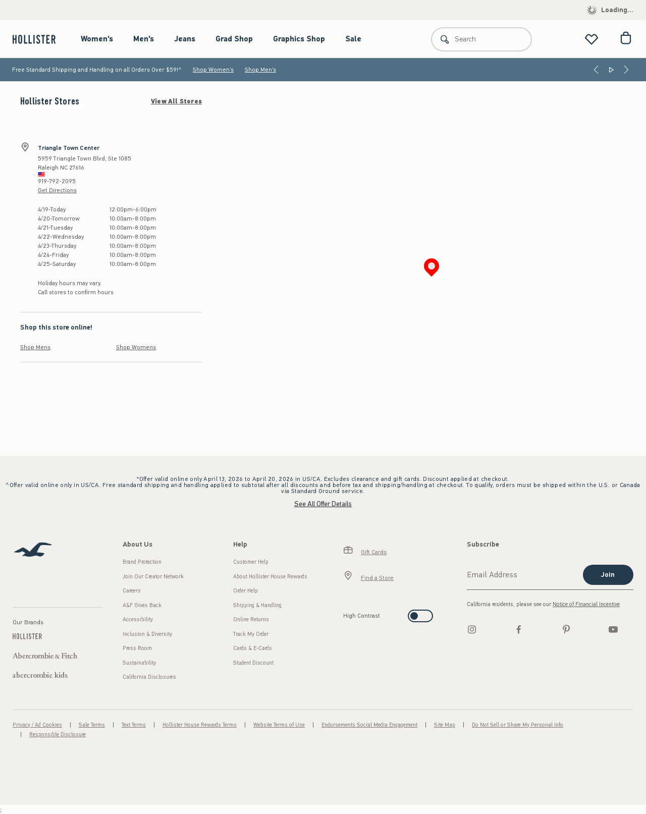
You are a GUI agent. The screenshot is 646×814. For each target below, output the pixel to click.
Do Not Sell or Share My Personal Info (517, 725)
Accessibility (138, 619)
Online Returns (251, 619)
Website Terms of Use (279, 725)
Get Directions (57, 190)
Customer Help (250, 562)
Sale (353, 39)
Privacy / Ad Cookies (37, 725)
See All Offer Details (323, 504)
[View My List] (591, 39)
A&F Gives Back (142, 605)
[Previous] (596, 69)
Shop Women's (213, 70)
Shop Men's (260, 70)
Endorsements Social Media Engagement (369, 725)
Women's (97, 39)
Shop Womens (136, 347)
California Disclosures (149, 677)
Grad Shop (234, 39)
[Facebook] (519, 629)
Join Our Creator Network (153, 576)
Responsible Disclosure (57, 734)
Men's (143, 39)
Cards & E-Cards (252, 648)
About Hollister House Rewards (270, 576)
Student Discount (253, 663)
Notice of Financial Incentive (586, 604)
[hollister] (39, 39)
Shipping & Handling (257, 605)
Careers (132, 590)
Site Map (444, 725)
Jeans (184, 39)
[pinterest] (566, 629)
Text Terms (134, 725)
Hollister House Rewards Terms (200, 725)
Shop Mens (35, 347)
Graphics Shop (299, 39)
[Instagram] (472, 629)
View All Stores (176, 101)
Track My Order (250, 634)
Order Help (245, 590)
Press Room (137, 648)
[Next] (626, 69)
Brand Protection (142, 562)
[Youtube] (613, 629)
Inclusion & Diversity (147, 634)
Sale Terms (92, 725)
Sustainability (139, 663)
